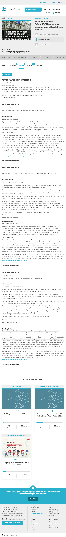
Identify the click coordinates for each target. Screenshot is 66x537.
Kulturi (17, 411)
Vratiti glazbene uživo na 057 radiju (16, 414)
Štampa (33, 512)
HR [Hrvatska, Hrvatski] (60, 2)
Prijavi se (52, 2)
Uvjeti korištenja (54, 522)
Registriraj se (43, 2)
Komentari (30, 65)
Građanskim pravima (41, 18)
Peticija (4, 66)
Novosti (21, 65)
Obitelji (16, 460)
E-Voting (51, 516)
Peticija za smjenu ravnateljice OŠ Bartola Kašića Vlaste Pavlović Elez (49, 415)
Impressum (52, 526)
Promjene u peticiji (10, 105)
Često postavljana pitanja (54, 511)
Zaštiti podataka (54, 524)
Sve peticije (34, 524)
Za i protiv (13, 65)
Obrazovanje (49, 411)
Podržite (33, 499)
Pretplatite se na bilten (12, 523)
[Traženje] (63, 9)
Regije (33, 530)
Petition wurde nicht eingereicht (16, 80)
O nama (47, 13)
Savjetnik (56, 9)
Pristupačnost (53, 528)
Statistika (39, 66)
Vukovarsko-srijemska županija (49, 387)
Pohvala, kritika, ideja (37, 514)
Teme (32, 528)
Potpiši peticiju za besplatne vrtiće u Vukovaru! (16, 464)
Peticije (47, 9)
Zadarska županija (16, 387)
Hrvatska (9, 18)
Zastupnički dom (54, 514)
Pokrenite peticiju (33, 9)
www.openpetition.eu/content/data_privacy (15, 156)
